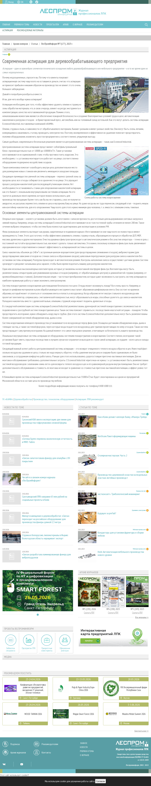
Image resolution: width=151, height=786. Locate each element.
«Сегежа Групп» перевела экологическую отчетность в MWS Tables (47, 440)
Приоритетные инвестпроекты (46, 649)
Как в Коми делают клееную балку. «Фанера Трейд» (122, 416)
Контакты (46, 752)
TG (36, 2)
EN (22, 2)
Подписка (15, 744)
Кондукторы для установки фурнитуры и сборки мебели (121, 534)
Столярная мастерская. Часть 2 (112, 455)
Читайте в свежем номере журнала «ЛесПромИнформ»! (38, 479)
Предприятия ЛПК (29, 648)
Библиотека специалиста (10, 649)
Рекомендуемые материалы (30, 30)
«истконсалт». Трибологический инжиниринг (119, 494)
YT (21, 764)
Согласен (100, 781)
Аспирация (7, 30)
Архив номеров (20, 43)
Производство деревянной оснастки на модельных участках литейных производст (122, 476)
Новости (37, 24)
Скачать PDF (89, 612)
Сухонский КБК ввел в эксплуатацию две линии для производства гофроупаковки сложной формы (46, 421)
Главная (6, 24)
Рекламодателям (95, 24)
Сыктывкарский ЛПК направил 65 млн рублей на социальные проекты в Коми (44, 498)
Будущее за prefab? (107, 513)
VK (30, 1)
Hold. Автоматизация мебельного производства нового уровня (121, 553)
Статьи (34, 43)
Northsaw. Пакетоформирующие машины (117, 436)
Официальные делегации (65, 649)
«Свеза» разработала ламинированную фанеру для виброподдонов (46, 556)
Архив (66, 24)
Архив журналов (18, 752)
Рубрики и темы (21, 24)
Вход (11, 2)
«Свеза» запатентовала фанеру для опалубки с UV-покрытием (46, 460)
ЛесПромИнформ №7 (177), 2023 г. (57, 43)
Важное (83, 743)
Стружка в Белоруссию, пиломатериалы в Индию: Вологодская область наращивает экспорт (45, 537)
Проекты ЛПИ (52, 24)
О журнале (77, 24)
